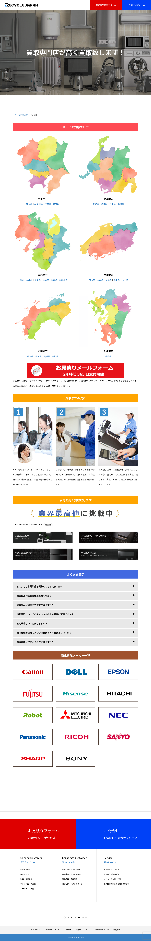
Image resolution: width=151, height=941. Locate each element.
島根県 (108, 280)
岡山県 (92, 280)
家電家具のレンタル (111, 869)
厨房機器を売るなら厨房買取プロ (116, 884)
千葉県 (48, 204)
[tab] (75, 586)
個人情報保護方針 (102, 929)
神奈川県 (38, 204)
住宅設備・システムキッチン (73, 884)
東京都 (29, 204)
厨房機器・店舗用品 (69, 879)
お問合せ (67, 929)
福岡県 (108, 356)
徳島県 (30, 356)
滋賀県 (54, 280)
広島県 (100, 280)
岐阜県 (104, 204)
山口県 (125, 280)
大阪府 (21, 280)
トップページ (36, 929)
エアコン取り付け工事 (112, 879)
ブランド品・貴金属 (28, 884)
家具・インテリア (27, 874)
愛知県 (96, 204)
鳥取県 (117, 280)
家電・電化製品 (26, 869)
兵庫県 (46, 280)
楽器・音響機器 (26, 879)
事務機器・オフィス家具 (71, 874)
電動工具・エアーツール (71, 869)
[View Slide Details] (75, 370)
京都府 (29, 280)
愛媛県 (47, 356)
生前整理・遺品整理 (111, 874)
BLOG (88, 929)
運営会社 (116, 929)
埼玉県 (56, 204)
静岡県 (121, 204)
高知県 (55, 356)
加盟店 (78, 929)
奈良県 (37, 280)
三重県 (112, 204)
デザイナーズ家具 (27, 889)
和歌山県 (63, 280)
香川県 (38, 356)
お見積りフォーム (52, 929)
